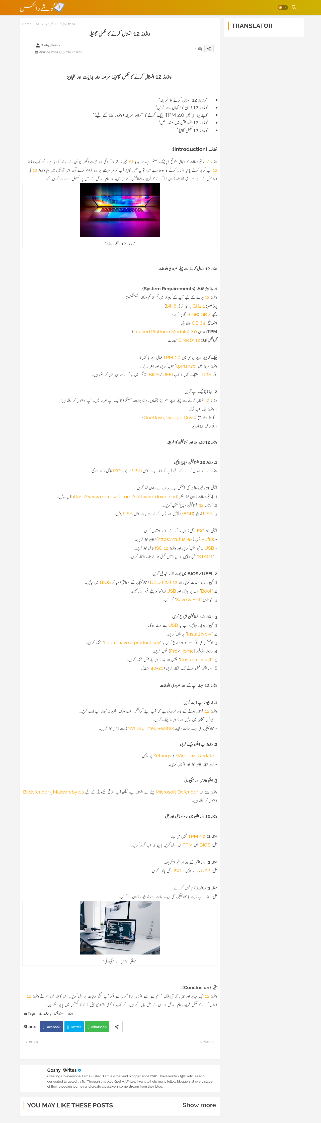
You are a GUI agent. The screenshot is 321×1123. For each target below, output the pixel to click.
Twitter (75, 1027)
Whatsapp (99, 1027)
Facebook (52, 1027)
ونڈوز (38, 24)
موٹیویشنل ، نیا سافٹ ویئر (51, 1014)
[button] (283, 7)
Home (27, 24)
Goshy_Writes (62, 1070)
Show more (199, 1105)
